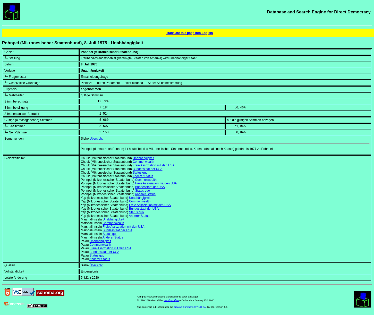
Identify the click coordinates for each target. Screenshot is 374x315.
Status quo (140, 172)
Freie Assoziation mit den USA (153, 165)
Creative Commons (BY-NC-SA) (190, 307)
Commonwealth (143, 162)
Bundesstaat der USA (147, 169)
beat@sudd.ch (171, 300)
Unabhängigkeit (143, 158)
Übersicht (96, 138)
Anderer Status (142, 176)
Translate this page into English (189, 33)
